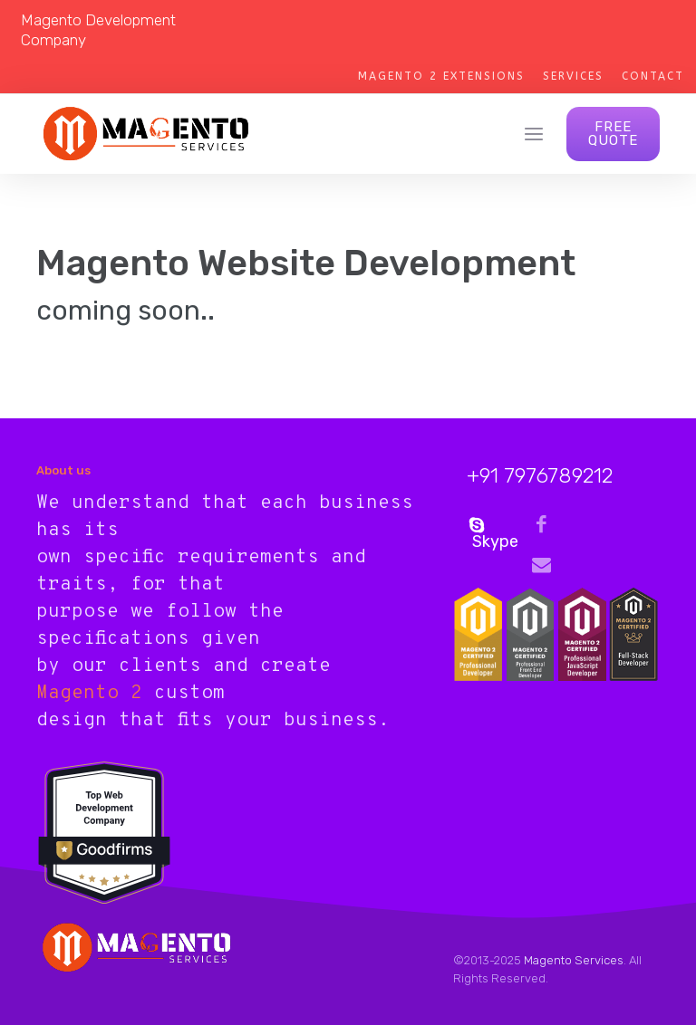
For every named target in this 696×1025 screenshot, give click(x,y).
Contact (653, 76)
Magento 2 (89, 693)
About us (63, 470)
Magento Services (574, 960)
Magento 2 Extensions (441, 76)
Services (573, 76)
